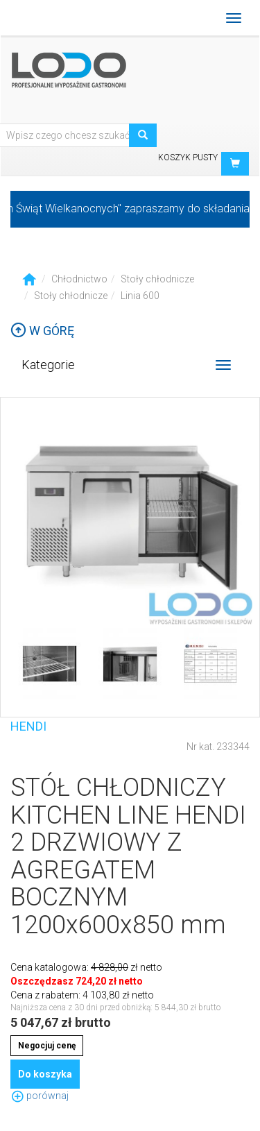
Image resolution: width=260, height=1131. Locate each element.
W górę (42, 330)
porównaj (39, 1095)
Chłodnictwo (79, 278)
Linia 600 (140, 295)
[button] (235, 164)
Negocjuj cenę (47, 1046)
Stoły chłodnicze (157, 278)
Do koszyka (45, 1074)
